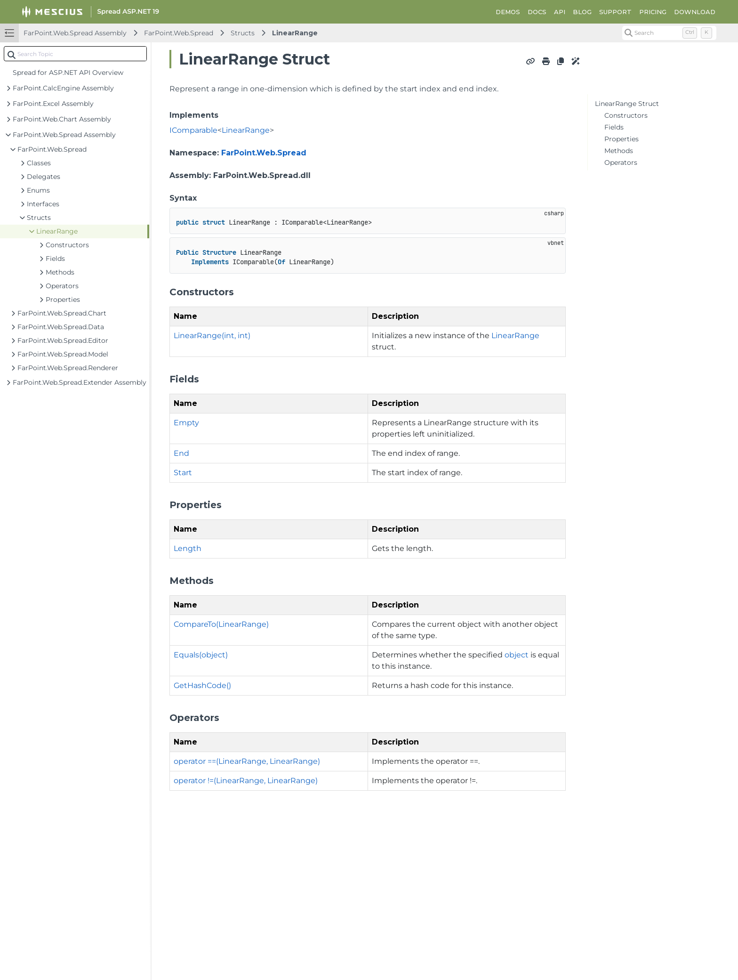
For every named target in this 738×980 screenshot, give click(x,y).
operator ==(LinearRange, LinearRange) (247, 761)
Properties (621, 139)
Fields (614, 127)
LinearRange (295, 33)
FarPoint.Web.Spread (178, 33)
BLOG (582, 12)
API (559, 12)
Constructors (626, 115)
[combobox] (75, 53)
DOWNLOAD (694, 12)
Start (183, 472)
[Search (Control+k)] (669, 33)
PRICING (652, 12)
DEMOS (508, 12)
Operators (620, 162)
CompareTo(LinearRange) (221, 624)
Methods (618, 150)
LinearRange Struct (627, 103)
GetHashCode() (202, 685)
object (517, 654)
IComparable (193, 130)
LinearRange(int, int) (212, 335)
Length (187, 548)
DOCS (537, 12)
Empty (186, 422)
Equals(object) (201, 654)
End (181, 453)
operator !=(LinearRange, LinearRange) (246, 780)
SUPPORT (615, 12)
